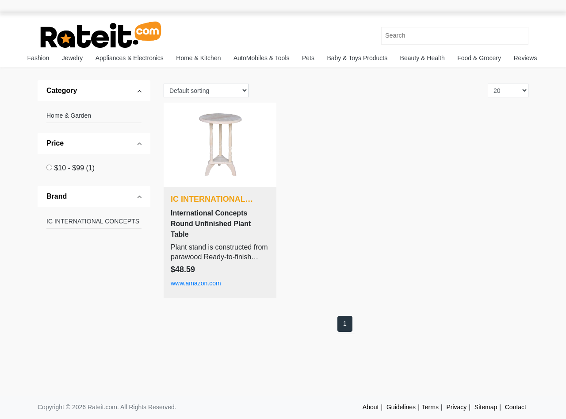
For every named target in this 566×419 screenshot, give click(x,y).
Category (61, 90)
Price (55, 143)
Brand (56, 196)
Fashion (38, 58)
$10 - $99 (74, 168)
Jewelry (72, 58)
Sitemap (485, 407)
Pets (308, 58)
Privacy (456, 407)
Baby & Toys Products (357, 58)
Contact (515, 407)
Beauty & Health (422, 58)
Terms (430, 407)
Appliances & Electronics (130, 58)
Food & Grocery (479, 58)
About (371, 407)
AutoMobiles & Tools (261, 58)
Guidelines (401, 407)
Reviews (525, 58)
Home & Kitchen (198, 58)
